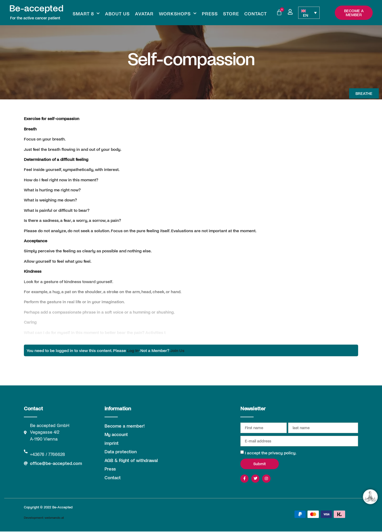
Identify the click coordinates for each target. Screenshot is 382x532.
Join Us (177, 350)
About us (117, 13)
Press (210, 13)
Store (231, 13)
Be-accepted (36, 7)
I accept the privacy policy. (271, 452)
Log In (133, 350)
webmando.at (54, 518)
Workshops (178, 13)
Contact (255, 13)
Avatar (144, 13)
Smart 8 (86, 13)
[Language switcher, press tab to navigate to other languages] (308, 13)
